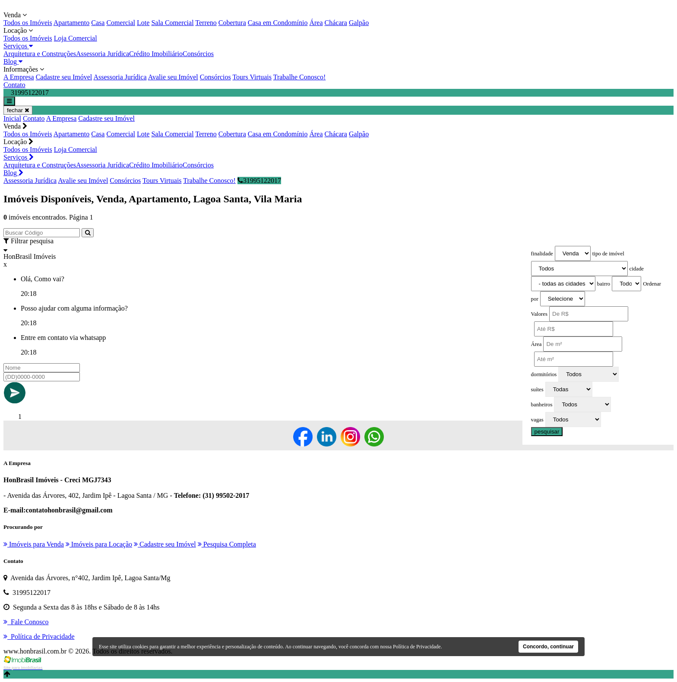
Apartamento (72, 22)
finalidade (542, 254)
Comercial (120, 22)
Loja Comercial (75, 38)
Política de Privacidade (417, 647)
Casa (97, 22)
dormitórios (544, 374)
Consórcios (198, 53)
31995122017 (259, 180)
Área (316, 22)
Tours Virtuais (252, 77)
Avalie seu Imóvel (173, 77)
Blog (12, 61)
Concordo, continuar (548, 647)
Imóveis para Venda (33, 544)
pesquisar (547, 431)
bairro (604, 284)
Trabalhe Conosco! (299, 77)
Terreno (206, 22)
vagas (537, 420)
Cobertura (232, 22)
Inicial (12, 118)
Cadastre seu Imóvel (64, 77)
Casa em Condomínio (278, 22)
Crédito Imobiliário (156, 53)
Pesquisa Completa (227, 544)
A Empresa (18, 77)
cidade (637, 269)
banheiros (542, 405)
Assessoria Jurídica (102, 53)
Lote (143, 22)
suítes (537, 390)
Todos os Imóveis (27, 22)
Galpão (359, 22)
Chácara (336, 22)
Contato (14, 84)
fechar (18, 110)
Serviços (18, 46)
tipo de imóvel (608, 254)
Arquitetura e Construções (39, 53)
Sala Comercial (172, 22)
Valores (539, 314)
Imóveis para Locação (99, 544)
